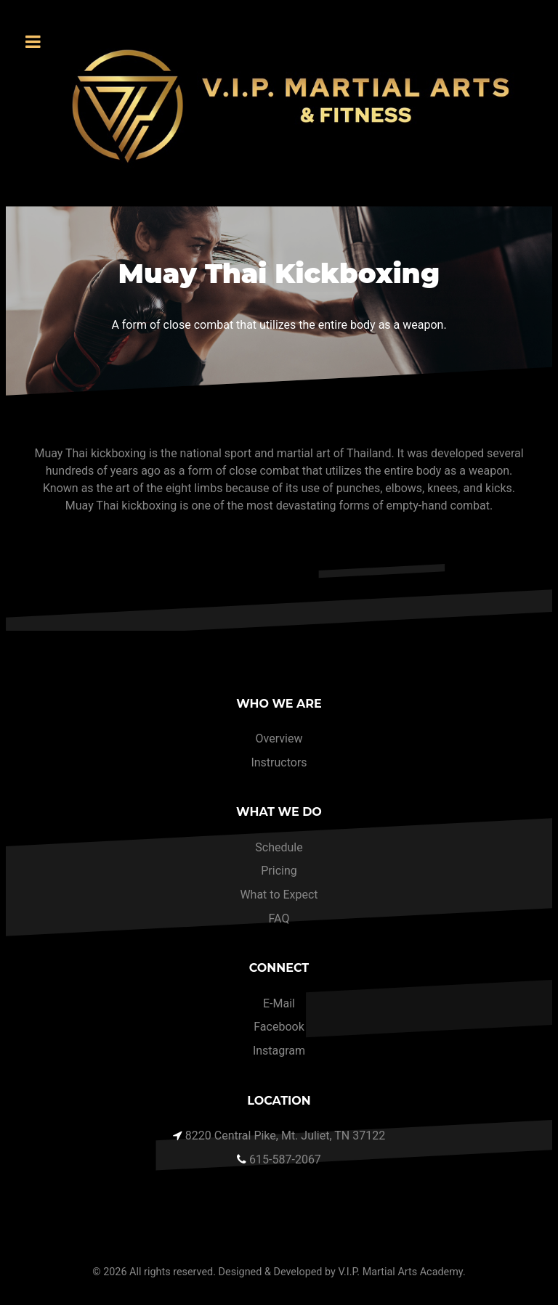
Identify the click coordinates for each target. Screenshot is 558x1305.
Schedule (278, 847)
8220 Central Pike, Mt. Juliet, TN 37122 (285, 1135)
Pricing (279, 871)
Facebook (279, 1027)
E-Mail (279, 1003)
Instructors (279, 762)
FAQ (279, 918)
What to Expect (279, 894)
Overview (279, 738)
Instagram (279, 1051)
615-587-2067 (285, 1159)
